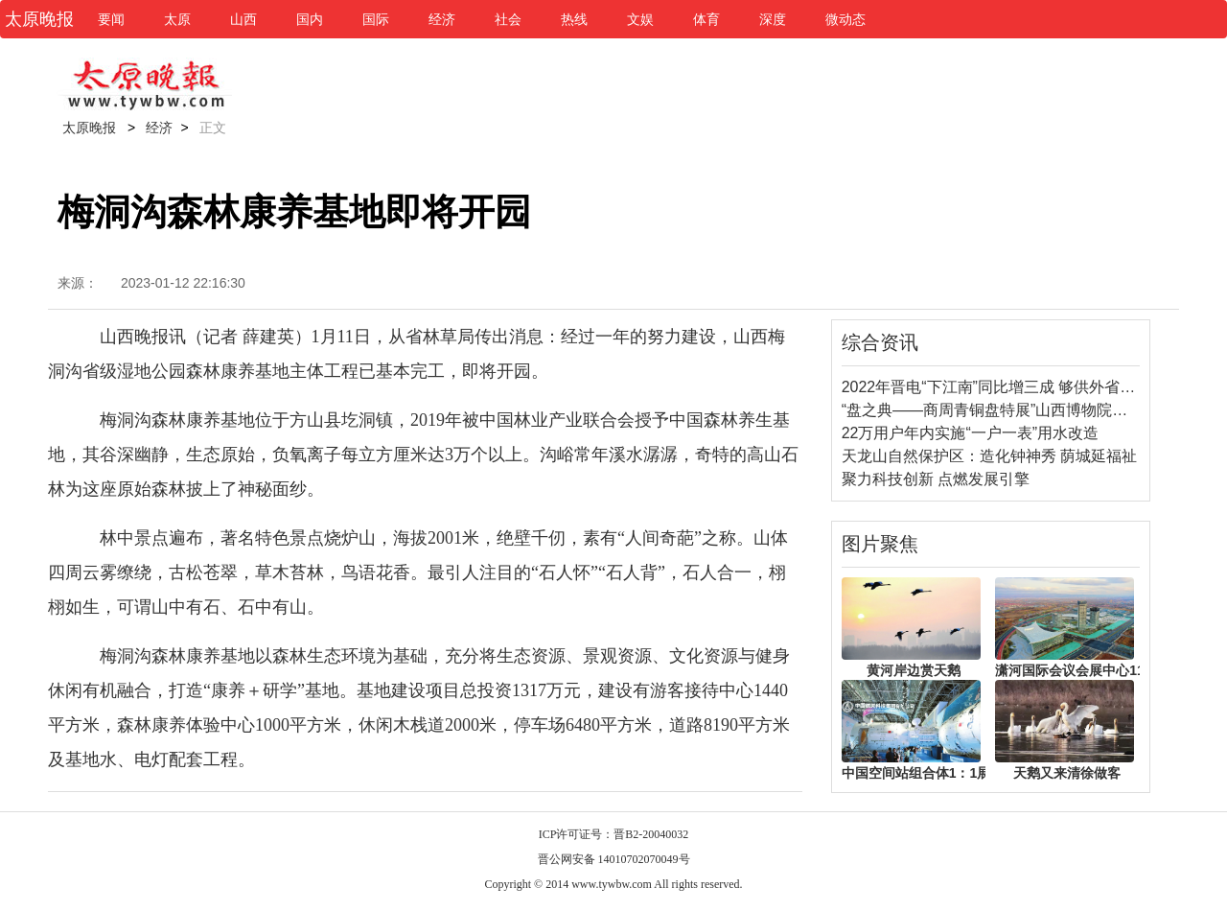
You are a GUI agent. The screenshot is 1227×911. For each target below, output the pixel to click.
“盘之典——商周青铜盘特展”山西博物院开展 (993, 410)
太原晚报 (89, 127)
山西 (243, 19)
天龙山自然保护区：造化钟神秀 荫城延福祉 (989, 456)
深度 (772, 19)
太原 (177, 19)
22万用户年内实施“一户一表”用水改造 (970, 433)
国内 (309, 19)
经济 (441, 19)
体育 (706, 19)
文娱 (640, 19)
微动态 (845, 19)
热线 (574, 19)
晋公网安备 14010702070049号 (614, 859)
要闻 (111, 19)
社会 (508, 19)
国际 (375, 19)
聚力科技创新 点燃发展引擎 (936, 479)
